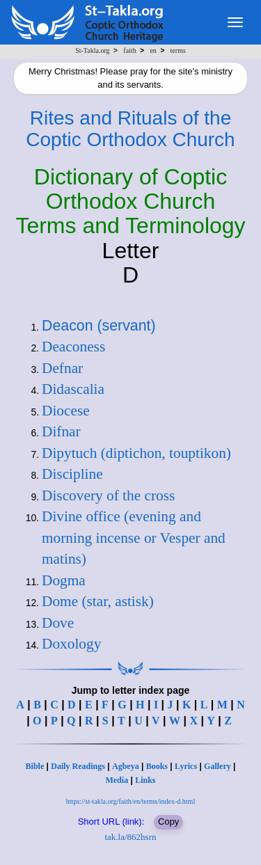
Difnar (61, 431)
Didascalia (73, 389)
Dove (58, 622)
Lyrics (186, 766)
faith (129, 50)
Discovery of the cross (108, 495)
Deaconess (73, 346)
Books (157, 766)
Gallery (217, 766)
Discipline (72, 474)
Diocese (66, 410)
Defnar (62, 368)
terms (178, 50)
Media (116, 780)
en (153, 50)
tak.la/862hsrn (130, 837)
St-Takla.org (92, 50)
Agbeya (125, 766)
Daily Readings (78, 766)
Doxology (71, 643)
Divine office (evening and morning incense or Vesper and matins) (134, 537)
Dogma (64, 580)
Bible (35, 766)
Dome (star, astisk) (98, 601)
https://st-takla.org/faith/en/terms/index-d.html (130, 801)
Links (145, 780)
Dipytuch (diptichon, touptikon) (136, 453)
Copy (168, 821)
